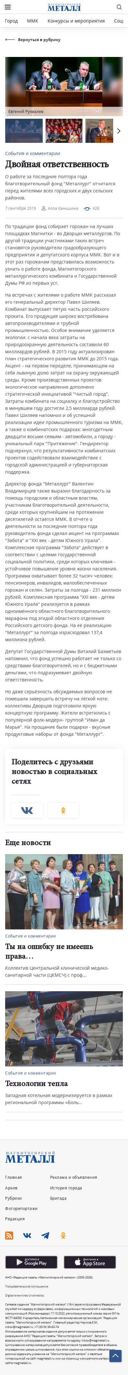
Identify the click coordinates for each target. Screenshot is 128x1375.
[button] (118, 131)
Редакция (15, 1219)
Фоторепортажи (21, 1208)
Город (11, 21)
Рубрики (13, 1198)
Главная (13, 1177)
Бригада (58, 1198)
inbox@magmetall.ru (19, 1327)
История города (66, 1188)
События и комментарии (32, 153)
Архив (11, 1188)
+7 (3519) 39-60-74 (46, 1327)
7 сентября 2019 (20, 208)
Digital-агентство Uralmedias (24, 1295)
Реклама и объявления (73, 1177)
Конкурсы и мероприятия (77, 21)
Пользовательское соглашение (26, 1286)
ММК (32, 21)
